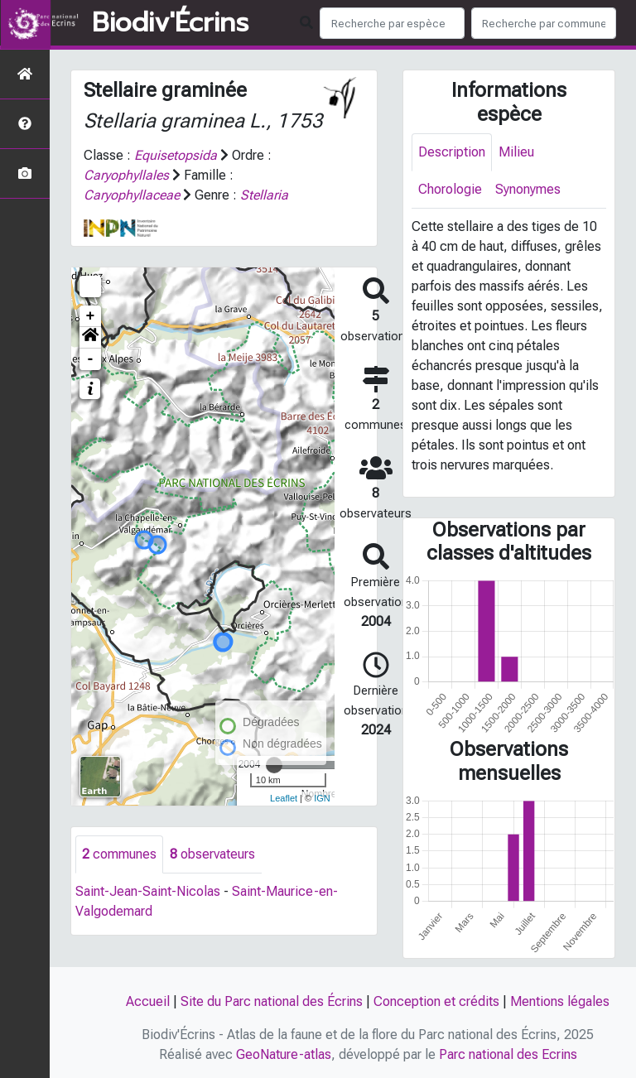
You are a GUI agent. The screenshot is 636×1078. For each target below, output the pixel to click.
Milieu (516, 152)
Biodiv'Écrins (170, 23)
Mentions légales (560, 1001)
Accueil (148, 1001)
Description (451, 152)
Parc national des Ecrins (508, 1054)
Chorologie (450, 189)
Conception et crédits (436, 1001)
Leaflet (283, 798)
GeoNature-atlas (283, 1054)
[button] (90, 338)
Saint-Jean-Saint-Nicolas (147, 891)
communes (119, 854)
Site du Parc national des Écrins (272, 1001)
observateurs (212, 854)
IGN (322, 798)
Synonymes (528, 189)
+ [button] (90, 316)
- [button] (90, 359)
